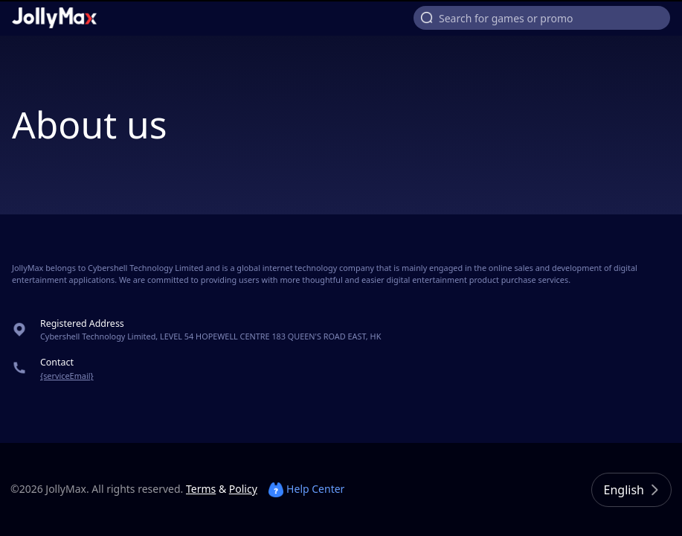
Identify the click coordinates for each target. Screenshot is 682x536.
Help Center (306, 489)
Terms (201, 489)
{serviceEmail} (67, 375)
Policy (243, 489)
